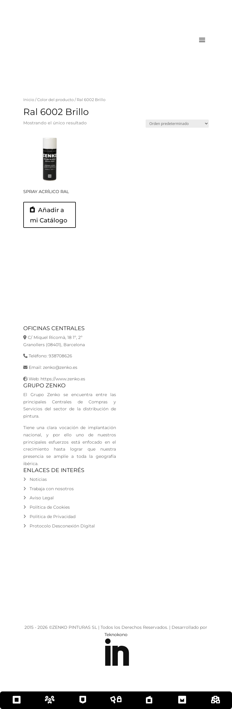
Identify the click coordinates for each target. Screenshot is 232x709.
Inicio (28, 99)
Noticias (35, 479)
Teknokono (116, 634)
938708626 (60, 356)
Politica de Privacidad (49, 516)
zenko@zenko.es (60, 367)
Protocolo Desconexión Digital (59, 526)
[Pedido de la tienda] (177, 124)
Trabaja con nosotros (48, 488)
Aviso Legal (38, 498)
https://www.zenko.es (62, 379)
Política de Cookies (46, 507)
